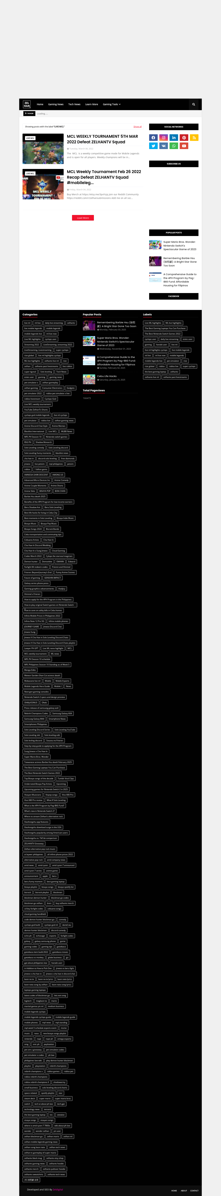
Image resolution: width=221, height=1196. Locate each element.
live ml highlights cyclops (49, 355)
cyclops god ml (51, 925)
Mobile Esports (62, 680)
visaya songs (30, 1120)
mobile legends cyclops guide (37, 1017)
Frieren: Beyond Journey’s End (37, 572)
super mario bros (63, 1098)
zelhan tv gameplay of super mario (40, 1152)
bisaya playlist (30, 887)
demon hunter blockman (35, 930)
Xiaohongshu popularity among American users (46, 832)
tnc (51, 1114)
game (62, 941)
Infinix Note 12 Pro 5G (34, 621)
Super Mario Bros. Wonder (36, 756)
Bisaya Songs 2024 (33, 529)
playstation (40, 1066)
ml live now (51, 333)
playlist (27, 1066)
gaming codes (30, 946)
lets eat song (60, 995)
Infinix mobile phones (58, 621)
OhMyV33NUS (30, 702)
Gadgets (70, 388)
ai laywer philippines (33, 854)
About (184, 1190)
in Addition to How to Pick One (38, 968)
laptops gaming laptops (35, 990)
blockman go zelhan (33, 903)
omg (26, 1044)
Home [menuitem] (40, 104)
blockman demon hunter (35, 897)
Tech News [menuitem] (74, 104)
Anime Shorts (57, 485)
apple (45, 876)
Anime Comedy (61, 480)
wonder (27, 1131)
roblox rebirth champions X (36, 1082)
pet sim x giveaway (33, 1049)
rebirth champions (58, 1066)
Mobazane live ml (32, 680)
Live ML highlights (32, 339)
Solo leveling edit (52, 735)
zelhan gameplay (50, 382)
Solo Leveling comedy (34, 447)
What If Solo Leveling (56, 800)
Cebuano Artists (31, 539)
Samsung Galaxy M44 (34, 718)
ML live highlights (32, 360)
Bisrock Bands (52, 529)
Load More (83, 217)
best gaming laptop (55, 881)
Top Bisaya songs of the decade (38, 778)
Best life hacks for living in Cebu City (40, 512)
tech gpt (61, 1103)
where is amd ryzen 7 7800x (37, 1125)
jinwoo (27, 463)
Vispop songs (52, 794)
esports (52, 935)
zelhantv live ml (52, 360)
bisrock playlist (42, 892)
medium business (56, 1006)
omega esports (64, 1038)
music (27, 1033)
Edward (71, 561)
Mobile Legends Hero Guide (37, 686)
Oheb (44, 702)
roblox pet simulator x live (58, 393)
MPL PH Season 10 (32, 436)
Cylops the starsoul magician (59, 556)
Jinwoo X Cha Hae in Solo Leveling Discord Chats (46, 637)
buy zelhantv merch (65, 903)
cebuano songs (54, 908)
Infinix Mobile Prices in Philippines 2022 (42, 615)
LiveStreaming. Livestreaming (37, 350)
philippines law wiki (33, 1060)
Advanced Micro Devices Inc (37, 480)
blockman (57, 892)
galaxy (27, 941)
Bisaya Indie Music (65, 518)
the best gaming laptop (34, 1114)
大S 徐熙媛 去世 (31, 1179)
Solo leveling (46, 371)
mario (54, 1000)
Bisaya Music (30, 523)
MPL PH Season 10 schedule (37, 659)
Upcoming (61, 783)
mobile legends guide (65, 1017)
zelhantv (71, 322)
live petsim (40, 463)
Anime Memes (58, 426)
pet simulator (30, 420)
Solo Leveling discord (58, 447)
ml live (38, 322)
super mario (44, 1098)
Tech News (61, 371)
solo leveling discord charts (54, 1087)
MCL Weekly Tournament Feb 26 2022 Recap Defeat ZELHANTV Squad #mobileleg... (104, 177)
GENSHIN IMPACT (52, 577)
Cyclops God (50, 398)
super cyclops (62, 350)
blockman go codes (60, 897)
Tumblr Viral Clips (66, 778)
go (67, 957)
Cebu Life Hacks (107, 376)
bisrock (27, 892)
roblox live (45, 420)
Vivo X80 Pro (67, 794)
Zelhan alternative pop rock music (39, 849)
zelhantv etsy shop (54, 1158)
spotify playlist (47, 1093)
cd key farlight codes (33, 908)
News (68, 686)
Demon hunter (31, 561)
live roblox (67, 366)
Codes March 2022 (33, 556)
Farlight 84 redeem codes (36, 567)
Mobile (48, 680)
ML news (55, 653)
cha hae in (29, 458)
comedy (62, 919)
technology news (32, 1109)
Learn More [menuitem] (91, 104)
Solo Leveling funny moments (37, 453)
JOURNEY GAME (31, 626)
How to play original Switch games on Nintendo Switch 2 (49, 605)
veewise (60, 1114)
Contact (194, 1190)
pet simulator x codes (34, 1055)
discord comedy (58, 930)
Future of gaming (32, 577)
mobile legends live (33, 333)
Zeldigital (58, 1189)
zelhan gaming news (64, 420)
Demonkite (47, 561)
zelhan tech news (57, 1147)
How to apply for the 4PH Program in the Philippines (48, 599)
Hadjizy (61, 588)
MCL (70, 648)
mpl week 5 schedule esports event (40, 1028)
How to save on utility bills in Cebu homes (43, 610)
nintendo (28, 1038)
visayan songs (46, 1120)
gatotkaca (61, 946)
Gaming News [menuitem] (55, 104)
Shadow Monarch (44, 442)
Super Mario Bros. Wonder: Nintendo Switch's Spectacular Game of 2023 (179, 245)
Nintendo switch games (56, 436)
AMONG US (57, 474)
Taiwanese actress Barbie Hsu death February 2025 (48, 762)
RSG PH (27, 442)
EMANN (60, 561)
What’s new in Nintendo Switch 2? (39, 811)
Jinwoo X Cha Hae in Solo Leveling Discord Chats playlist (49, 642)
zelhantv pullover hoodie (54, 1169)
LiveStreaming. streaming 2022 (57, 344)
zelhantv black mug (33, 1158)
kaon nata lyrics (65, 979)
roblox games (53, 1071)
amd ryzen (43, 865)
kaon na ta (29, 979)
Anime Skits (29, 491)
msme (64, 1028)
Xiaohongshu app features (36, 821)
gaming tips (47, 946)
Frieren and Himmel (61, 567)
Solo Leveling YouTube (65, 729)
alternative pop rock (33, 859)
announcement (31, 876)
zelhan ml (67, 1136)
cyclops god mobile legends (36, 415)
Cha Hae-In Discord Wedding (37, 545)
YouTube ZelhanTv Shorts (36, 409)
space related (30, 1093)
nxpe (39, 1038)
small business (31, 1087)
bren (49, 903)
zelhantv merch (31, 1169)
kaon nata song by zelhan (36, 984)
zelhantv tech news (56, 1174)
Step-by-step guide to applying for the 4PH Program (47, 746)
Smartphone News (57, 718)
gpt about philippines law (35, 962)
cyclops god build (32, 925)
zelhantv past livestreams (46, 366)
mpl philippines (56, 463)
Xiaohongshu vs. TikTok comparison (40, 838)
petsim (70, 463)
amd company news (56, 859)
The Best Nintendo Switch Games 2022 (42, 773)
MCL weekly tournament (35, 653)
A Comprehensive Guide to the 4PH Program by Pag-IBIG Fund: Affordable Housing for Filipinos (179, 279)
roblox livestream (32, 398)
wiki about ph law (62, 1125)
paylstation (49, 1044)
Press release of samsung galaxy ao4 (41, 708)
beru (54, 876)
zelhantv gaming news (34, 1163)
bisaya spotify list (66, 887)
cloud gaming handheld (35, 914)
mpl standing (61, 1022)
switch (27, 1103)
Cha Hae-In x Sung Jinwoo (36, 550)
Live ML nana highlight (53, 648)
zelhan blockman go (33, 1136)
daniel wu (66, 925)
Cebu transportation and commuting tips (42, 534)
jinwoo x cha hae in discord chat (60, 973)
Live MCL (30, 138)
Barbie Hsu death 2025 (34, 496)
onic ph (36, 1044)
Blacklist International (34, 431)
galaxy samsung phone (45, 941)
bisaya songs (47, 887)
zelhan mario (53, 1136)
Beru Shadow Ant (32, 507)
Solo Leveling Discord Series (37, 729)
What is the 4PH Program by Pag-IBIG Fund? (44, 805)
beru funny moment (33, 881)
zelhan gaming (31, 388)
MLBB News (66, 431)
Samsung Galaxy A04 (62, 713)
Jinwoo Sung (29, 632)
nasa (36, 1033)
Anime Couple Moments (35, 485)
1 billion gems (41, 469)
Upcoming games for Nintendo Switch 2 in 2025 (46, 789)
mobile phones (31, 1022)
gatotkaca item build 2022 (36, 952)
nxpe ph (49, 1038)
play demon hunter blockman (59, 1060)
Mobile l (57, 686)
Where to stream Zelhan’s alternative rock (43, 816)
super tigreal (30, 371)
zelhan (27, 366)
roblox (27, 469)
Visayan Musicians (32, 794)
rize (65, 360)
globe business (55, 957)
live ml (27, 322)
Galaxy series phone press (36, 583)
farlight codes (67, 935)
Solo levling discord (33, 740)
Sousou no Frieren (54, 740)
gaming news (56, 377)
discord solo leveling (47, 458)
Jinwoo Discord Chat (52, 626)
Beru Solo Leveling (53, 507)
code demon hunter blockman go (39, 919)
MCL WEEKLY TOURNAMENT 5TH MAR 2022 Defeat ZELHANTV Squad (102, 139)
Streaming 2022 (31, 344)
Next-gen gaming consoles (36, 691)
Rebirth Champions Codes (36, 713)
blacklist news (62, 453)
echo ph (28, 935)
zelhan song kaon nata (34, 1147)
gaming (41, 377)
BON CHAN (60, 491)
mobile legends (53, 328)
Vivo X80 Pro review (33, 800)
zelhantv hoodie (56, 1163)
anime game (52, 870)
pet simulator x (31, 382)
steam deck (29, 1098)
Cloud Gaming (58, 550)
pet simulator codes (55, 1049)
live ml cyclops (60, 415)
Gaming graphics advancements (39, 588)
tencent (47, 1109)
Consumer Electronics (52, 388)
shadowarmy (59, 1082)
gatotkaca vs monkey (34, 957)
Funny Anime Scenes (65, 572)
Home (174, 1190)
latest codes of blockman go (37, 995)
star (60, 1093)
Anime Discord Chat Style (36, 426)
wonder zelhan (42, 1131)
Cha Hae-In (48, 539)
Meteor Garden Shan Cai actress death (42, 675)
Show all (138, 126)
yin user (57, 1131)
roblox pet (68, 1071)
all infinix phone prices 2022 (60, 854)
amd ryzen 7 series (33, 870)
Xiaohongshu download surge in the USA (42, 827)
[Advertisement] (98, 49)
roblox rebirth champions (35, 1076)
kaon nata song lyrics (61, 984)
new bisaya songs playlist (54, 1033)
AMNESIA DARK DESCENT (36, 474)
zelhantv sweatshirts (33, 1174)
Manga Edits (30, 670)
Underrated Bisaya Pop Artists (38, 783)
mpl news (46, 1022)
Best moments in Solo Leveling (38, 518)
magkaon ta (41, 1000)
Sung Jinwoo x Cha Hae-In (36, 751)
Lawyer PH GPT (31, 648)
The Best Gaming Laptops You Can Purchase (44, 767)
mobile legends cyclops (35, 1011)
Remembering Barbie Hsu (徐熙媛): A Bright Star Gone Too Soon (180, 261)
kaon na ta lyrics (45, 979)
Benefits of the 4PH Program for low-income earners (48, 501)
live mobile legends (33, 328)
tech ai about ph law (44, 1103)
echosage (40, 935)
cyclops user (50, 339)
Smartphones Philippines (35, 724)
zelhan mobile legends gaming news (41, 1141)
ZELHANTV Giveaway (34, 843)
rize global (29, 355)
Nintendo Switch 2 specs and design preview (44, 697)
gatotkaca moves (60, 952)
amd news (29, 865)
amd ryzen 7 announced (63, 865)
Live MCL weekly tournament (37, 404)
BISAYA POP (44, 491)
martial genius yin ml (33, 1006)
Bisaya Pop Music (49, 523)
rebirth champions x (33, 1071)
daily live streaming (54, 322)
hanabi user (56, 962)
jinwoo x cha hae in (33, 973)
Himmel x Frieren (32, 594)
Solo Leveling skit (32, 735)
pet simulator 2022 (33, 393)
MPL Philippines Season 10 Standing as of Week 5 (46, 664)
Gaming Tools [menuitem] (110, 104)
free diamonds (67, 458)
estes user (29, 377)
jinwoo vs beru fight (65, 968)
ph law (51, 1055)
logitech (28, 1000)
